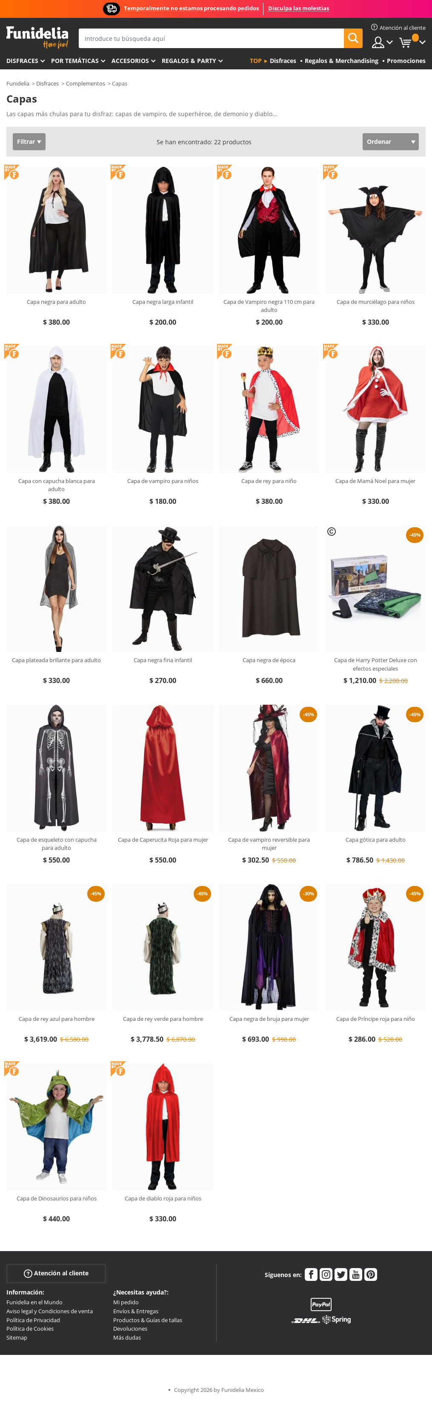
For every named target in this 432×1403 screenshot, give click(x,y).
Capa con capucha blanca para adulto (56, 485)
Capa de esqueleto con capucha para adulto (57, 844)
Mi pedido (126, 1302)
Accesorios (130, 61)
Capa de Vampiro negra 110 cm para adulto (269, 306)
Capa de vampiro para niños (162, 481)
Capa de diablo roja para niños (163, 1198)
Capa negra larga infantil (162, 302)
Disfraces (22, 61)
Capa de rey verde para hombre (163, 1019)
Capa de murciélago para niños (376, 302)
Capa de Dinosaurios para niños (57, 1198)
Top (256, 61)
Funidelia (17, 83)
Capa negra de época (269, 660)
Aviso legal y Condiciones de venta (49, 1311)
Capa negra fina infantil (163, 660)
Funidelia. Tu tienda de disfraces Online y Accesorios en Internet (37, 37)
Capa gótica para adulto (376, 839)
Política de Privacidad (33, 1320)
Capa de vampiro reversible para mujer (269, 844)
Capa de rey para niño (269, 481)
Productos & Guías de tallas (147, 1320)
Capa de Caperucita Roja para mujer (163, 839)
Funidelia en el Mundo (34, 1302)
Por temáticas (75, 61)
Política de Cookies (30, 1328)
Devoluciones (130, 1328)
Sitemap (16, 1337)
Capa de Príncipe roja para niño (375, 1019)
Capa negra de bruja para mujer (269, 1019)
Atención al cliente (56, 1273)
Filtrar (26, 141)
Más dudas (127, 1337)
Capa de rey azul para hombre (56, 1019)
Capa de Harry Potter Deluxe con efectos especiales (375, 664)
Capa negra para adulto (56, 302)
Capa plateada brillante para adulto (56, 660)
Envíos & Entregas (135, 1311)
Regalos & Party (189, 61)
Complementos (85, 83)
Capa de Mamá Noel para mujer (375, 481)
